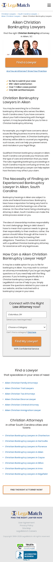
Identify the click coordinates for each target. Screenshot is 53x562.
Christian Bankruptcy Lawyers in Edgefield (26, 474)
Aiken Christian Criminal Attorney (22, 404)
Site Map (26, 528)
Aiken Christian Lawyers (10, 16)
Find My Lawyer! (26, 341)
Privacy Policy (26, 525)
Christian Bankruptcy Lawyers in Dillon (24, 463)
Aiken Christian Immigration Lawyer (23, 410)
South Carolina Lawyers (27, 14)
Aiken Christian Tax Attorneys (20, 393)
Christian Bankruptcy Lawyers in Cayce (25, 457)
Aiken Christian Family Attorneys (21, 382)
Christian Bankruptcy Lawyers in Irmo (24, 468)
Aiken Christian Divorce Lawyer (20, 399)
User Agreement (26, 522)
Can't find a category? (21, 332)
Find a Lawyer (26, 62)
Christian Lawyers (8, 14)
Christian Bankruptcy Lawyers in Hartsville (26, 441)
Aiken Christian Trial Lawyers (19, 388)
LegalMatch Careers (26, 531)
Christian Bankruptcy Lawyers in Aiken (24, 452)
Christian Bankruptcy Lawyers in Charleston (27, 435)
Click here (32, 332)
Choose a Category (17, 327)
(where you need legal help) (19, 319)
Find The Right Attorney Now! (26, 489)
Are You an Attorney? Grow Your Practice (27, 71)
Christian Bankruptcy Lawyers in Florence (26, 446)
